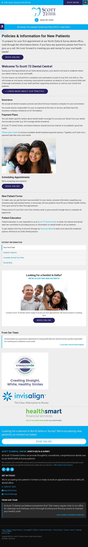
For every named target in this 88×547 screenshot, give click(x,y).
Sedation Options (10, 252)
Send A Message (10, 494)
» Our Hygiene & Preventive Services (70, 515)
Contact (66, 530)
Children (35, 530)
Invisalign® (27, 530)
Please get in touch (10, 132)
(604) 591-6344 (46, 20)
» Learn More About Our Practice (24, 91)
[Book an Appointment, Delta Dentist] (44, 296)
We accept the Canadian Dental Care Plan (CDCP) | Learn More (43, 27)
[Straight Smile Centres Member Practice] (25, 371)
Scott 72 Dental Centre (47, 222)
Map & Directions (10, 490)
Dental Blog (7, 263)
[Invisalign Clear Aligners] (25, 397)
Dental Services (17, 530)
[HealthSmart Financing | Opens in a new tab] (44, 415)
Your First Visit (9, 247)
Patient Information (45, 530)
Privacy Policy (57, 530)
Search (72, 530)
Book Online (73, 2)
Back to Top (5, 533)
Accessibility (7, 531)
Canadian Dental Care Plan (13, 258)
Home (4, 530)
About (9, 530)
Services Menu (47, 229)
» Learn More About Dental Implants (71, 345)
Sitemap (78, 530)
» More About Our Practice (63, 465)
